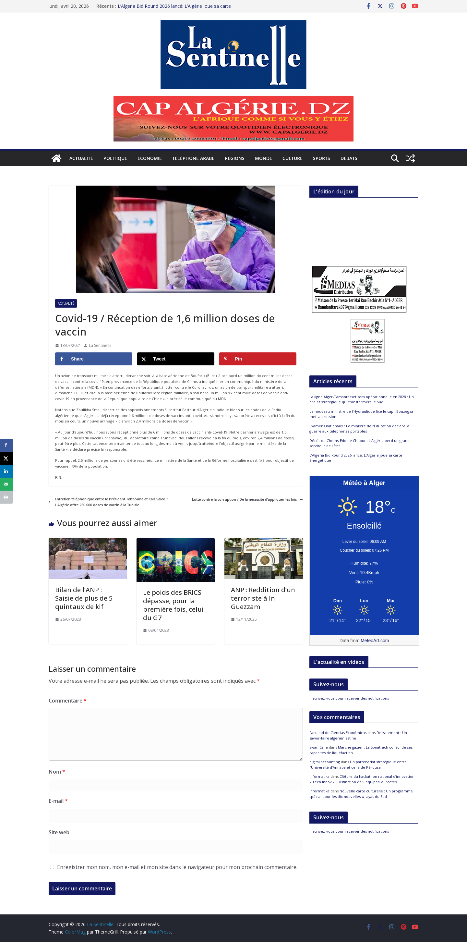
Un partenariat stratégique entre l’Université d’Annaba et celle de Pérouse (358, 764)
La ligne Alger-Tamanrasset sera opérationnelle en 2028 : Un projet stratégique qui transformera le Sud (181, 9)
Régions (235, 158)
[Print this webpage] (6, 497)
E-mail (58, 800)
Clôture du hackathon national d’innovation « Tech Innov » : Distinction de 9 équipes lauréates (361, 779)
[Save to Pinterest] (257, 358)
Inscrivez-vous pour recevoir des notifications (349, 698)
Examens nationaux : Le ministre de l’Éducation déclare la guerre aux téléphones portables (359, 428)
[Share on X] (175, 358)
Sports (321, 158)
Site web (59, 832)
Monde (263, 158)
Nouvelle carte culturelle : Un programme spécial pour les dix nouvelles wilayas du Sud (361, 794)
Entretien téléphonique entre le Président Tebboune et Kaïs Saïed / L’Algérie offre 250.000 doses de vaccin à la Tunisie (108, 501)
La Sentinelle (100, 345)
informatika (319, 776)
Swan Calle (318, 747)
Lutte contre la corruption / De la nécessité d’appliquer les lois (247, 499)
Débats (349, 158)
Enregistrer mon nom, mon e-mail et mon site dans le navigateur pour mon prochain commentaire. (177, 867)
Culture (292, 158)
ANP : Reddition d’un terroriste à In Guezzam (263, 598)
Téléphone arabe (193, 158)
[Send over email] (6, 484)
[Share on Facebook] (93, 358)
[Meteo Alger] (364, 601)
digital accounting (324, 761)
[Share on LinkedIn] (6, 471)
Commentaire (68, 700)
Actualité (81, 158)
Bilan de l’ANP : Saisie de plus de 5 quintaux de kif (84, 598)
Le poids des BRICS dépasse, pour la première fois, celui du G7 (173, 605)
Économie (150, 158)
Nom (57, 771)
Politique (115, 158)
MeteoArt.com (375, 640)
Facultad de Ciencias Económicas (337, 732)
